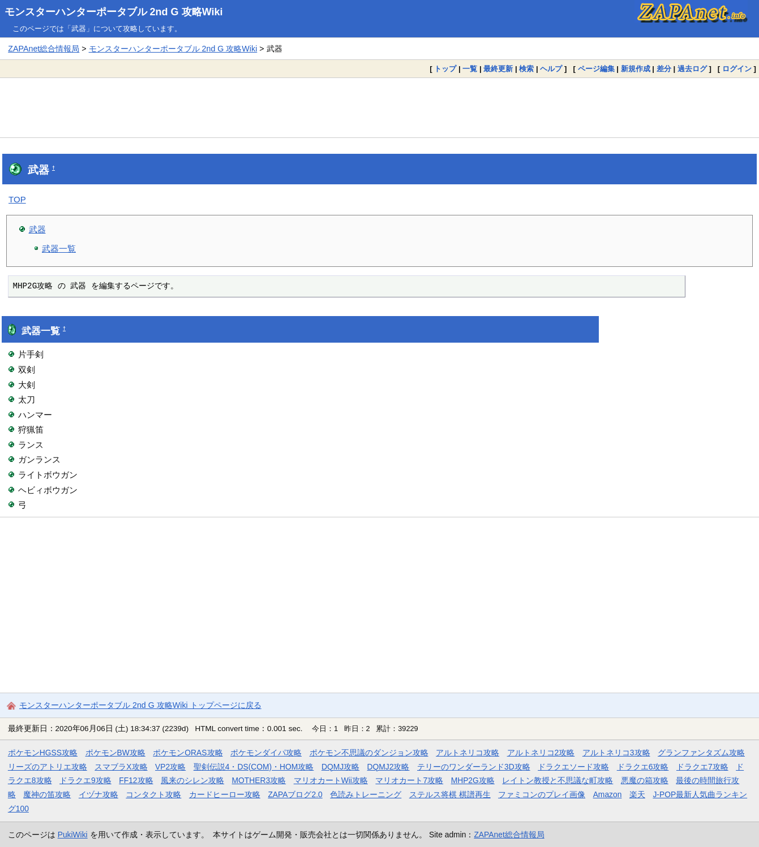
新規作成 (635, 68)
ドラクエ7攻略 (702, 766)
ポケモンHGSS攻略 (43, 752)
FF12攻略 (136, 780)
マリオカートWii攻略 (331, 780)
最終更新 (498, 68)
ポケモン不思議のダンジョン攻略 (369, 752)
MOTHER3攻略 (259, 780)
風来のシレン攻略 (192, 780)
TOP (17, 199)
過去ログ (692, 68)
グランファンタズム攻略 (701, 752)
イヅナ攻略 (98, 794)
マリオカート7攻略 (409, 780)
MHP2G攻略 (473, 780)
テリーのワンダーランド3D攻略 (473, 766)
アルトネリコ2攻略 (541, 752)
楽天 (637, 794)
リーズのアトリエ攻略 (47, 766)
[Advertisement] (379, 107)
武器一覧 (59, 248)
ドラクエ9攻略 (85, 780)
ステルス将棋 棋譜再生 (450, 794)
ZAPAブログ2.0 (295, 794)
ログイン (737, 68)
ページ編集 (596, 68)
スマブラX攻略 (121, 766)
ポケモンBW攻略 (115, 752)
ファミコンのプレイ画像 (541, 794)
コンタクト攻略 (153, 794)
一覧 (469, 68)
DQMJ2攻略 (388, 766)
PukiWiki (73, 834)
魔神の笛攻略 (47, 794)
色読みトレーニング (365, 794)
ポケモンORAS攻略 (187, 752)
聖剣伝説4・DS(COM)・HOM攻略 (254, 766)
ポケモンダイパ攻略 (266, 752)
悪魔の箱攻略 (644, 780)
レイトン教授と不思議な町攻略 (557, 780)
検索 (526, 68)
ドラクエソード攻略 (573, 766)
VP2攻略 (170, 766)
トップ (445, 68)
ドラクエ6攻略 (643, 766)
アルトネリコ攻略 (467, 752)
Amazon (607, 794)
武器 (37, 229)
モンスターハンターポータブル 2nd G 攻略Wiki (114, 12)
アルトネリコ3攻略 (616, 752)
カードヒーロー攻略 (224, 794)
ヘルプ (551, 68)
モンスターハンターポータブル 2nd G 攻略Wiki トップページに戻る (140, 705)
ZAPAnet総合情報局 (43, 48)
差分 (664, 68)
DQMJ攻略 (340, 766)
